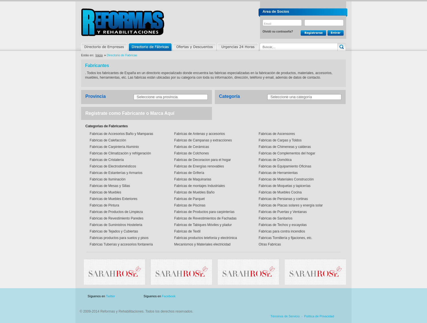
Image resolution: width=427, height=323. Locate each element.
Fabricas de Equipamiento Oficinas (284, 166)
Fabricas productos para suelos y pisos (118, 238)
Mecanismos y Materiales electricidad (202, 244)
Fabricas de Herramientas (278, 173)
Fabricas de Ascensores (276, 134)
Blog (337, 296)
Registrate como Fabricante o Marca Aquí (129, 113)
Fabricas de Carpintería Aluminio (114, 147)
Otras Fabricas (269, 244)
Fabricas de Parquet (189, 199)
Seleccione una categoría (291, 97)
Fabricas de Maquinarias (192, 179)
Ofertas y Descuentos (194, 47)
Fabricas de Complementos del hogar (286, 153)
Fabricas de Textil (187, 231)
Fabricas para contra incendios (281, 231)
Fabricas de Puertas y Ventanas (282, 212)
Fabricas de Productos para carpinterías (204, 212)
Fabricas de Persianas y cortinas (283, 199)
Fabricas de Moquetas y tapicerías (284, 186)
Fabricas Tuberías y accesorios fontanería (121, 244)
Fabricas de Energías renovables (198, 166)
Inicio (99, 55)
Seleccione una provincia (157, 97)
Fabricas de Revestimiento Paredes (116, 218)
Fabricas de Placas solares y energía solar (290, 205)
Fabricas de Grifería (188, 173)
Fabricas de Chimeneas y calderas (284, 147)
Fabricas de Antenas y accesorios (199, 134)
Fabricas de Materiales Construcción (286, 179)
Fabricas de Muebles (105, 192)
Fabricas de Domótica (275, 160)
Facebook (168, 296)
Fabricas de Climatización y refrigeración (120, 153)
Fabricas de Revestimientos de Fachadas (205, 218)
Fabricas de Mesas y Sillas (109, 186)
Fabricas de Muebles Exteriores (113, 199)
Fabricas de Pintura (104, 205)
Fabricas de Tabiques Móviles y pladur (202, 225)
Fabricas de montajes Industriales (199, 186)
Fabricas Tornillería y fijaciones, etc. (285, 238)
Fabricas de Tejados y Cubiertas (113, 231)
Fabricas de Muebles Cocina (280, 192)
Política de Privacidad (319, 316)
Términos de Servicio (285, 316)
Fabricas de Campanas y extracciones (202, 140)
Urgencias (237, 47)
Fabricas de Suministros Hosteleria (115, 225)
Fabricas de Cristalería (106, 160)
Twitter (110, 296)
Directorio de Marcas (150, 47)
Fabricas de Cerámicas (191, 147)
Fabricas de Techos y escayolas (282, 225)
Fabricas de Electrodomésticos (112, 166)
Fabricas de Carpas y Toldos (280, 140)
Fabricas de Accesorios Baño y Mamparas (121, 134)
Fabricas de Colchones (191, 153)
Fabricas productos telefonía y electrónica (205, 238)
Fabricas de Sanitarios (275, 218)
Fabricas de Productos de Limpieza (116, 212)
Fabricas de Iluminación (107, 179)
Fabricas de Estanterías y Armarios (115, 173)
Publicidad (290, 296)
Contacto (316, 296)
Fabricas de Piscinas (189, 205)
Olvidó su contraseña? (278, 31)
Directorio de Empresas (104, 47)
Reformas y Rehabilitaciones (122, 22)
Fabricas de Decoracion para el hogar (202, 160)
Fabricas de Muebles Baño (193, 192)
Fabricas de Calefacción (107, 140)
